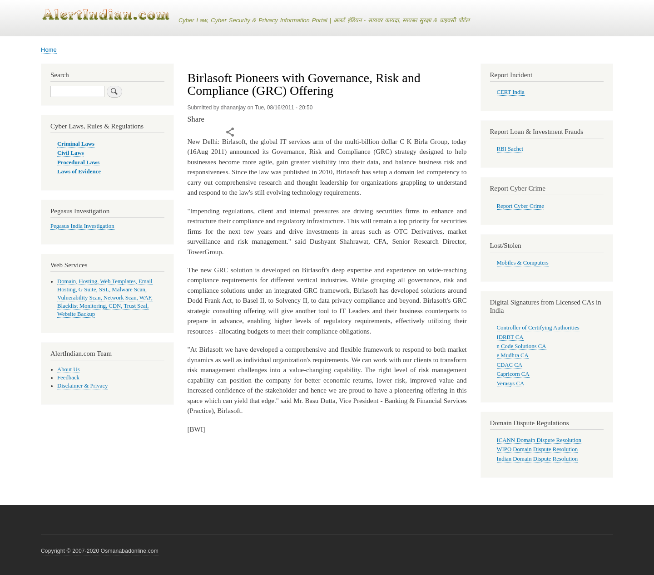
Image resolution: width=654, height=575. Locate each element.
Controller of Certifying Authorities (538, 327)
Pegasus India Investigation (82, 226)
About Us (68, 369)
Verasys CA (511, 383)
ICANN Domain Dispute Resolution (539, 440)
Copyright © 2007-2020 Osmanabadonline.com (100, 551)
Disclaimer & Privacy (82, 386)
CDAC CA (509, 365)
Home (49, 49)
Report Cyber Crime (520, 206)
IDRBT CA (510, 337)
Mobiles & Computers (523, 263)
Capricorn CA (513, 374)
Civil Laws (70, 153)
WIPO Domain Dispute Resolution (537, 449)
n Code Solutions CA (521, 346)
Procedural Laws (78, 162)
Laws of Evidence (79, 171)
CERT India (511, 92)
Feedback (68, 377)
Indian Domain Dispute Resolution (537, 459)
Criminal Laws (75, 144)
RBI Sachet (510, 149)
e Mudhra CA (513, 355)
